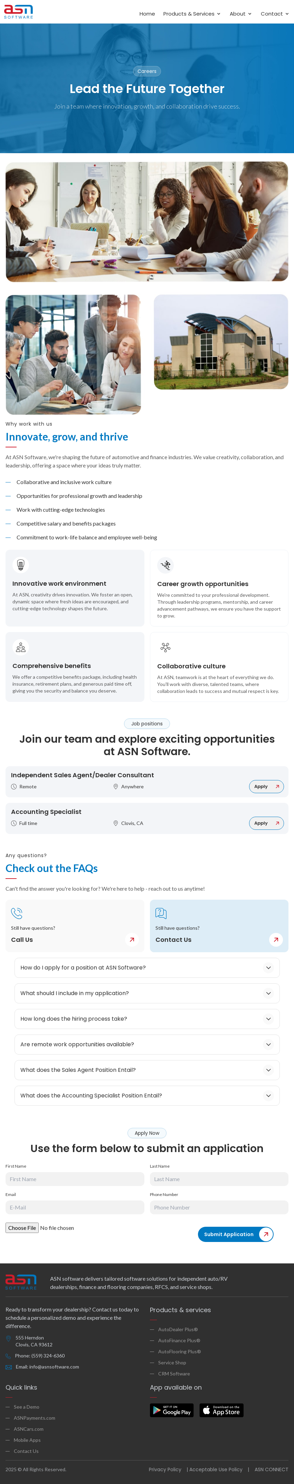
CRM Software (174, 1373)
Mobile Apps (27, 1440)
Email (11, 1194)
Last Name (160, 1166)
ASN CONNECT (271, 1469)
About (241, 13)
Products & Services (192, 13)
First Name (16, 1166)
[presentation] (154, 1236)
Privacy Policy (165, 1469)
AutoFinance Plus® (179, 1340)
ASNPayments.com (34, 1418)
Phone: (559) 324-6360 (40, 1355)
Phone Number (164, 1194)
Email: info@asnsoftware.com (47, 1367)
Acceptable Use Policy (216, 1469)
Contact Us (26, 1451)
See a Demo (26, 1407)
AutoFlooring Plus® (179, 1351)
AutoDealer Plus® (178, 1329)
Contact (275, 13)
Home (147, 13)
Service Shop (172, 1362)
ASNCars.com (29, 1429)
